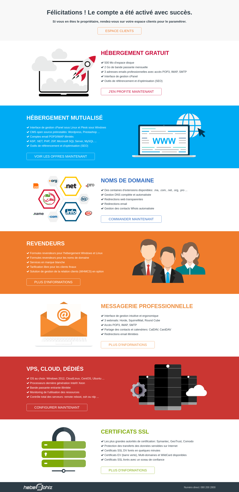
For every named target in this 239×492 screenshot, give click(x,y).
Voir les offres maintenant (60, 156)
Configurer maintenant (57, 407)
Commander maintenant (131, 219)
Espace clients (119, 31)
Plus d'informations (53, 282)
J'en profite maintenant (131, 91)
